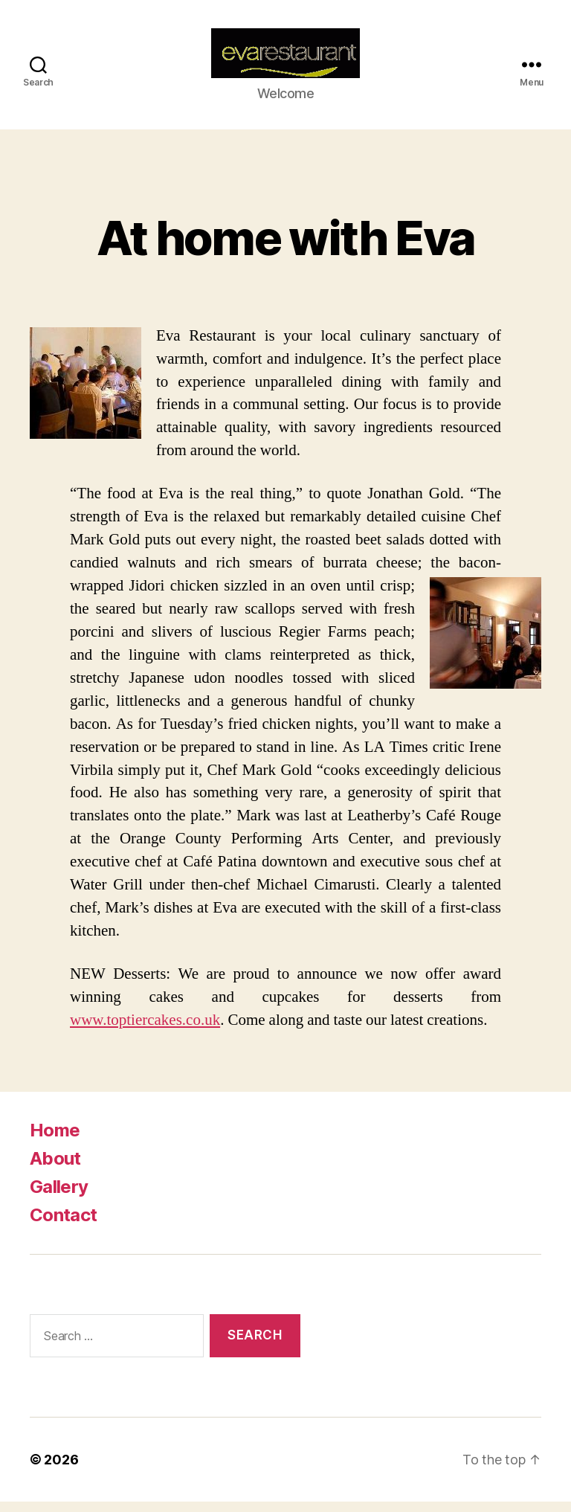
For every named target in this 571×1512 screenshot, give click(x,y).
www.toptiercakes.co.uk (145, 1030)
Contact (63, 1224)
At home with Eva (285, 247)
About (55, 1168)
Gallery (59, 1196)
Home (55, 1140)
